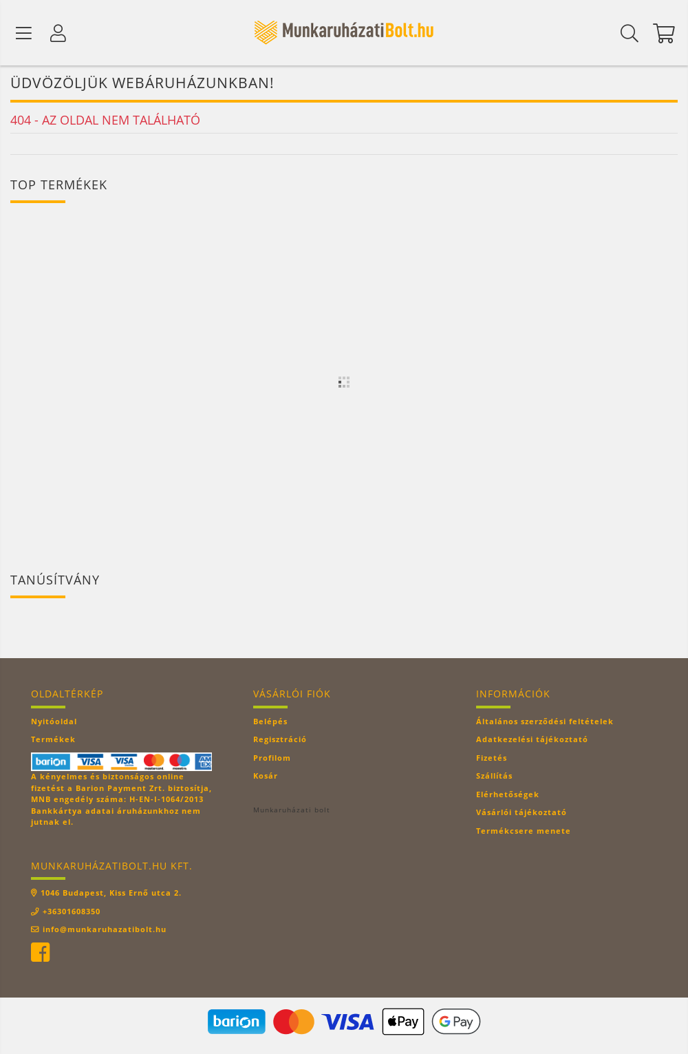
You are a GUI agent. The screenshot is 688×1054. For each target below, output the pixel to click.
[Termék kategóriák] (24, 33)
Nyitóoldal (54, 722)
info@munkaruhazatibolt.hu (104, 930)
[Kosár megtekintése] (664, 33)
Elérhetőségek (507, 795)
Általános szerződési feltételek (545, 722)
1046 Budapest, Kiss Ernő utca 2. (111, 894)
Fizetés (491, 759)
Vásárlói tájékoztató (521, 813)
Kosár (265, 777)
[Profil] (58, 33)
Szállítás (494, 777)
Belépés (270, 722)
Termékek (53, 740)
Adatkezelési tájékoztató (532, 740)
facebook (40, 954)
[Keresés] (629, 33)
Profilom (272, 759)
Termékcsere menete (523, 832)
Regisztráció (280, 740)
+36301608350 (71, 912)
